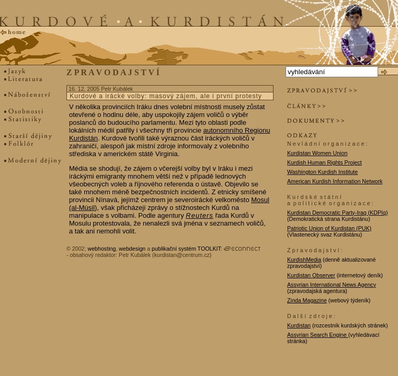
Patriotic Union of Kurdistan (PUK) (329, 228)
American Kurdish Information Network (334, 181)
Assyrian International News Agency (331, 284)
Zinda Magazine (307, 300)
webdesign (132, 248)
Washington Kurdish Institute (322, 172)
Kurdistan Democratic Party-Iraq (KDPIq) (337, 212)
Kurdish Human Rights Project (324, 162)
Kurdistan (299, 325)
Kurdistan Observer (311, 275)
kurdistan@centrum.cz (182, 255)
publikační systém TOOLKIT (186, 248)
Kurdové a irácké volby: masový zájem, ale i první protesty (165, 96)
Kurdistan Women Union (317, 153)
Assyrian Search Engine (317, 335)
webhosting (101, 248)
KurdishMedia (304, 259)
